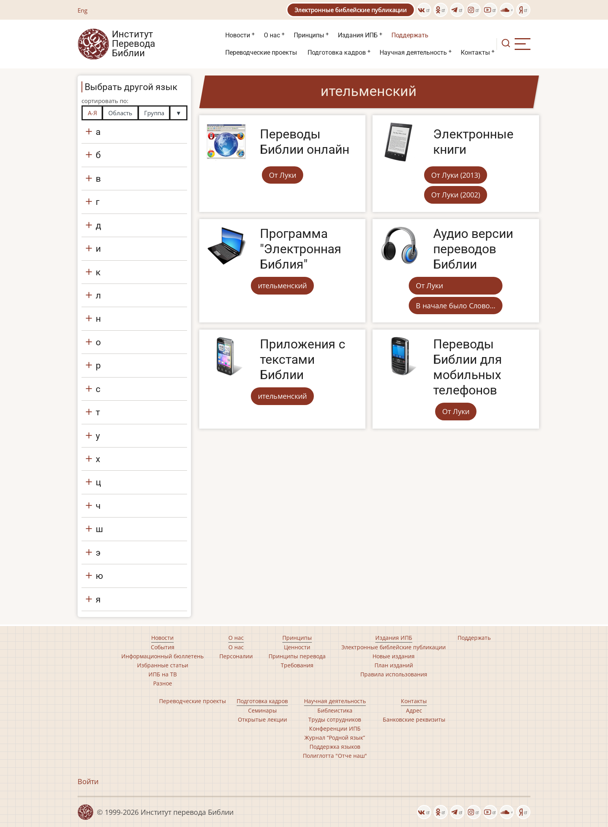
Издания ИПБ (358, 35)
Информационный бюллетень (162, 656)
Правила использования (393, 674)
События (162, 647)
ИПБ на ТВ (162, 674)
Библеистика (334, 710)
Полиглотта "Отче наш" (335, 755)
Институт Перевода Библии (133, 44)
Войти (88, 781)
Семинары (262, 710)
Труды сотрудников (334, 719)
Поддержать (409, 35)
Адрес (414, 710)
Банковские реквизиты (414, 719)
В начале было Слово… (455, 305)
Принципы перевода (297, 656)
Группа (154, 113)
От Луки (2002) (455, 194)
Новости (237, 35)
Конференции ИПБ (335, 728)
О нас (272, 35)
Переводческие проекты (261, 52)
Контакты (475, 52)
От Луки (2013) (455, 175)
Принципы (309, 35)
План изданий (393, 665)
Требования (297, 665)
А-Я (92, 113)
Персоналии (236, 656)
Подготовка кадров (337, 52)
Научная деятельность (413, 52)
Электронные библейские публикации (351, 10)
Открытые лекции (262, 719)
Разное (162, 683)
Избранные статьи (162, 665)
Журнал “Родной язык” (334, 737)
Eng (82, 10)
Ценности (297, 647)
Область (120, 113)
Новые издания (394, 656)
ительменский (282, 285)
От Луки (282, 175)
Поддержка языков (335, 746)
